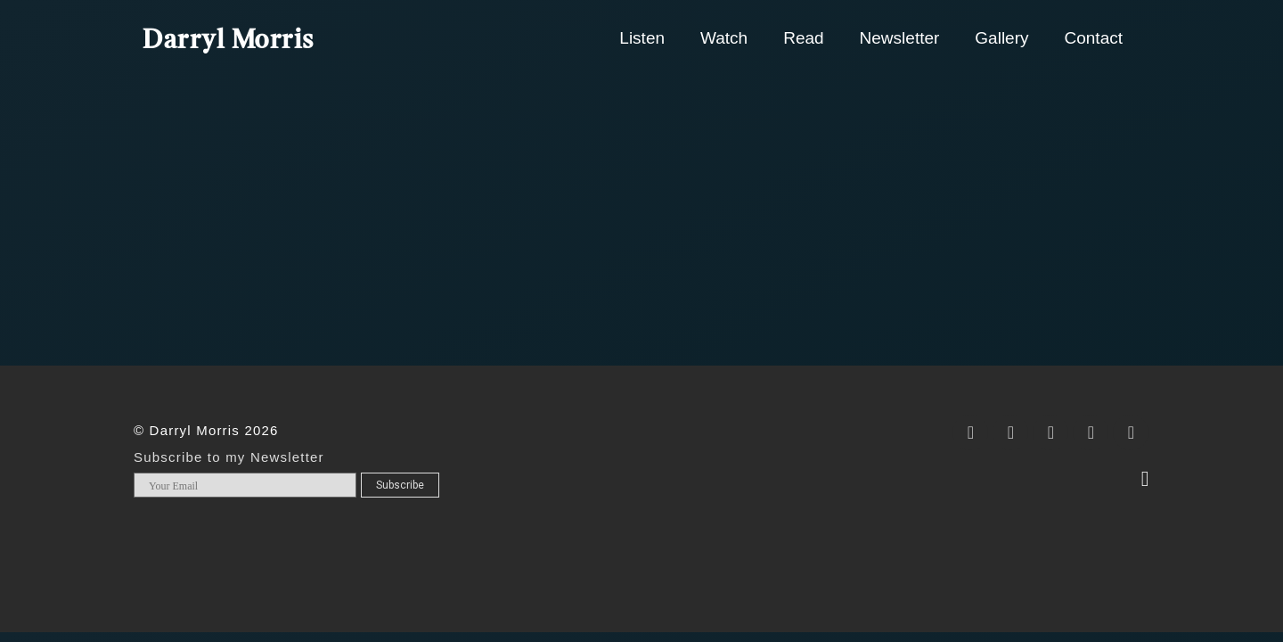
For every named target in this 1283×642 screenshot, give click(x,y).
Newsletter (900, 38)
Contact (1094, 38)
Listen (642, 38)
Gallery (1001, 38)
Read (803, 38)
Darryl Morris (229, 41)
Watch (724, 38)
